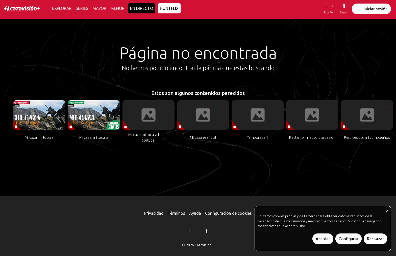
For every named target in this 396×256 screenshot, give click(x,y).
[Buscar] (344, 9)
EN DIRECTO (141, 8)
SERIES (82, 8)
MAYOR (99, 8)
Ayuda (195, 213)
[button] (328, 9)
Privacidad (154, 213)
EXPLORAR (62, 8)
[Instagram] (188, 232)
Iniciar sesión (371, 8)
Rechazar (375, 239)
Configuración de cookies (228, 213)
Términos (176, 213)
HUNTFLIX (169, 8)
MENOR (117, 8)
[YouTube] (207, 232)
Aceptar (323, 239)
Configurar (348, 239)
